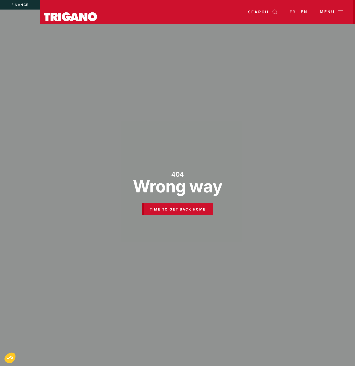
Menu (331, 12)
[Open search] (262, 12)
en (304, 12)
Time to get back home (178, 209)
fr (293, 12)
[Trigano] (70, 12)
